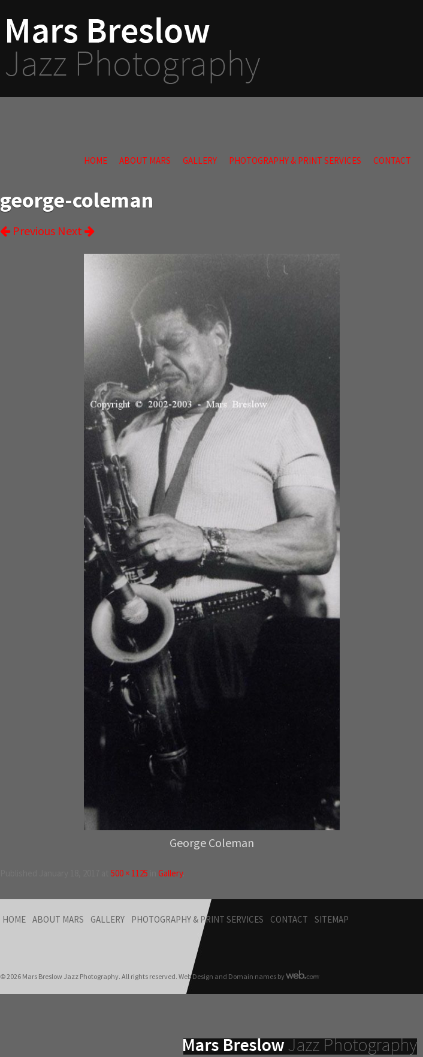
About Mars (145, 160)
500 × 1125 (129, 873)
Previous (27, 230)
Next (76, 230)
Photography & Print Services (295, 160)
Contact (392, 160)
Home (95, 160)
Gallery (200, 160)
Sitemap (332, 919)
